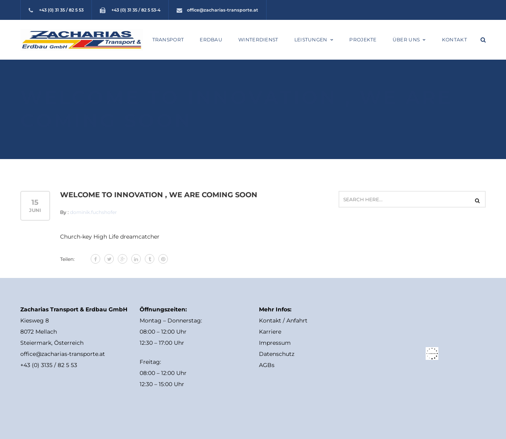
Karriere (270, 331)
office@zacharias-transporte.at (222, 10)
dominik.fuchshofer (93, 212)
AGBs (266, 365)
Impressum (275, 342)
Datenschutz (276, 353)
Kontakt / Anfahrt (283, 320)
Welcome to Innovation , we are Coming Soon (158, 194)
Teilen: (67, 259)
